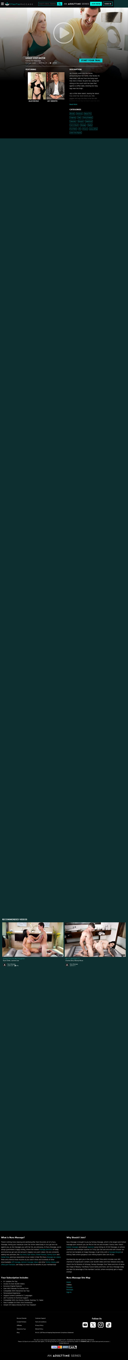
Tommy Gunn (51, 1254)
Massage (83, 125)
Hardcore (79, 113)
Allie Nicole (34, 101)
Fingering (73, 117)
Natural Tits (87, 113)
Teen (79, 117)
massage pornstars (45, 1249)
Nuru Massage (11, 964)
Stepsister (73, 121)
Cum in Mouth (74, 125)
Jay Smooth (52, 101)
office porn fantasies (8, 1264)
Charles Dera (69, 960)
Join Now (96, 4)
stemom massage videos (29, 1262)
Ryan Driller (7, 960)
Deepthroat (89, 121)
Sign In (108, 4)
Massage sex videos (54, 1257)
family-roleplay (51, 1262)
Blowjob (80, 121)
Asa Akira (23, 1254)
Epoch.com (28, 1341)
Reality (90, 125)
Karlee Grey (5, 1257)
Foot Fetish (73, 128)
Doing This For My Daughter (14, 959)
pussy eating (93, 128)
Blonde (72, 113)
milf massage (15, 1262)
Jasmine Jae (15, 960)
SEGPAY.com (85, 1341)
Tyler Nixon (31, 1254)
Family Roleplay (87, 117)
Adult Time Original (75, 132)
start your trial (91, 60)
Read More (73, 104)
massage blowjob (115, 1252)
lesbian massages (72, 1247)
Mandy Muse (78, 960)
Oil (80, 128)
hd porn (85, 128)
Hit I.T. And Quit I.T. (72, 959)
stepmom (90, 1247)
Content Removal (64, 1343)
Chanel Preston (41, 1254)
